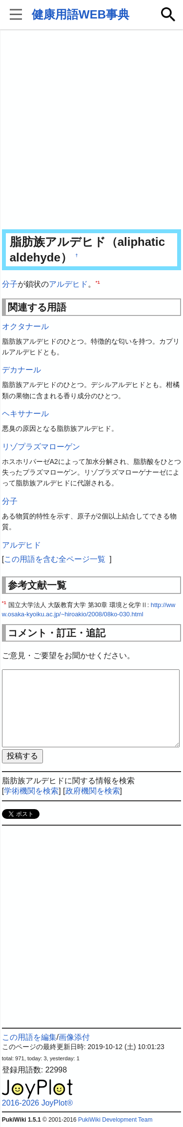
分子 (10, 284)
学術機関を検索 (31, 791)
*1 (98, 282)
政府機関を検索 (92, 791)
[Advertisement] (91, 130)
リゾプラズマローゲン (41, 447)
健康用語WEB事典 (80, 14)
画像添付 (74, 1037)
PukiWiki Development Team (115, 1119)
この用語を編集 (29, 1037)
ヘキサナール (25, 413)
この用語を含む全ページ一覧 (54, 559)
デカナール (21, 370)
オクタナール (25, 326)
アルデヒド (68, 284)
